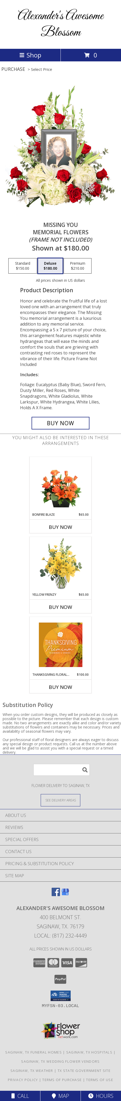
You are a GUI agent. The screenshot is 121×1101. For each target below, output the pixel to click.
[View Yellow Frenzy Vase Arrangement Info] (60, 564)
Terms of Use (99, 1079)
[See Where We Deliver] (60, 799)
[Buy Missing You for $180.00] (60, 423)
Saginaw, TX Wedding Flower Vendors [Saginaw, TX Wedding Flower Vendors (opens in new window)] (60, 1061)
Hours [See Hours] (100, 1095)
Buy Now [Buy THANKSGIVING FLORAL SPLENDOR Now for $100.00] (60, 687)
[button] (61, 996)
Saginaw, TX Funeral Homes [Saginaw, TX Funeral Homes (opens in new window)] (33, 1052)
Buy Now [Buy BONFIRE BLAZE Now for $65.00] (60, 527)
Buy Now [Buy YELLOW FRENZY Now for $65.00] (60, 607)
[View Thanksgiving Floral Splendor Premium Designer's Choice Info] (60, 644)
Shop (30, 55)
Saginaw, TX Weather (31, 1070)
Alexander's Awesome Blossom (60, 24)
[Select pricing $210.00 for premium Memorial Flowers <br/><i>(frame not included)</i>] (77, 266)
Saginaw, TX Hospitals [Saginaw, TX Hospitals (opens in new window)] (89, 1052)
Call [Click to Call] (20, 1095)
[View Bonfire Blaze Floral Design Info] (60, 484)
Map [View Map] (60, 1095)
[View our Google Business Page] (65, 894)
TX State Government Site (84, 1070)
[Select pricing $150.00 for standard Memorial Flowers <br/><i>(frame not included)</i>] (23, 266)
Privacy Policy (23, 1079)
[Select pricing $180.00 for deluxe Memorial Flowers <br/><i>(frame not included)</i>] (50, 266)
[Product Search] (61, 770)
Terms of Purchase (62, 1079)
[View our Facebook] (56, 894)
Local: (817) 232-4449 (60, 935)
